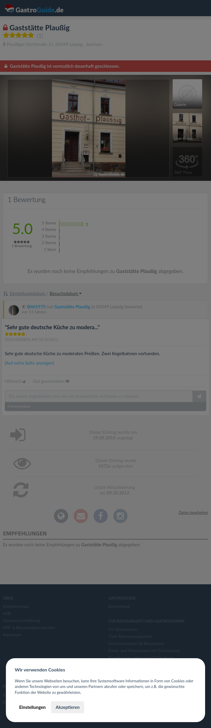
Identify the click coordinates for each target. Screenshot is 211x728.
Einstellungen (32, 707)
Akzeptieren (67, 707)
